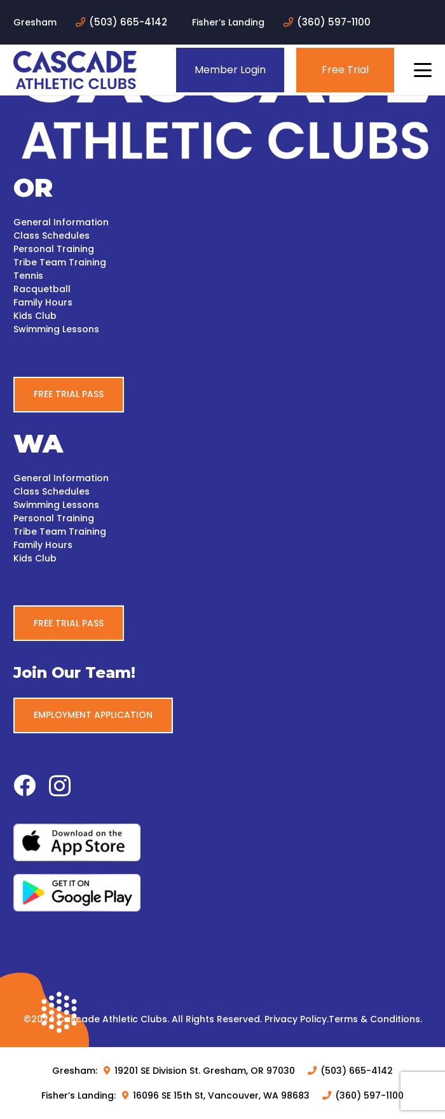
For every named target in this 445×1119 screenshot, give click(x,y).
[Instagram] (60, 786)
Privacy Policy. (296, 1019)
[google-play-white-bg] (222, 892)
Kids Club (35, 315)
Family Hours (42, 302)
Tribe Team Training (59, 262)
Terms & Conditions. (375, 1019)
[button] (423, 70)
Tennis (28, 275)
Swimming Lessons (56, 329)
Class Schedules (51, 235)
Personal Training (53, 249)
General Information (61, 222)
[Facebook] (24, 785)
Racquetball (42, 289)
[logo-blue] (75, 70)
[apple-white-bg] (222, 842)
